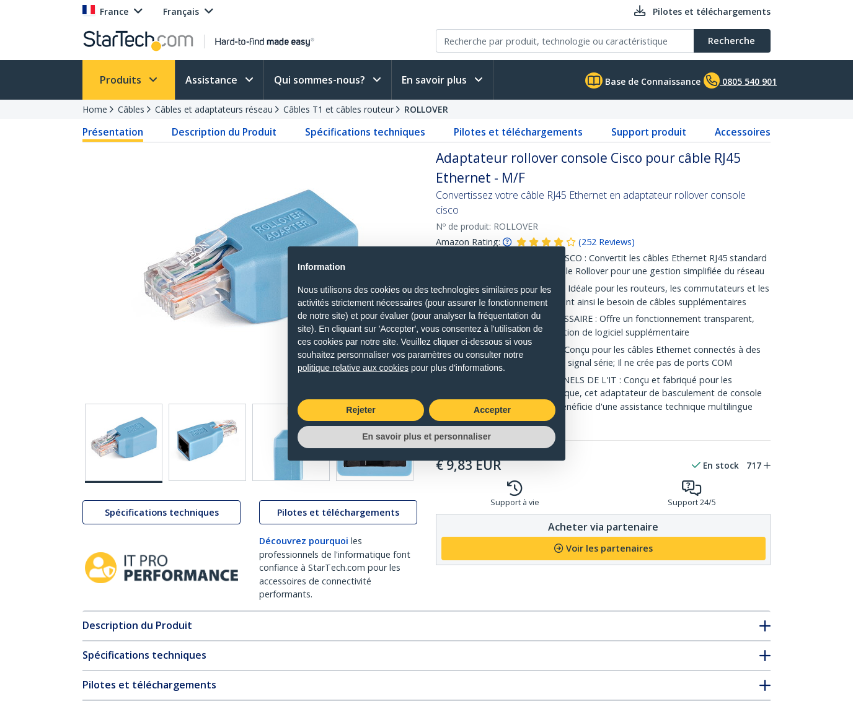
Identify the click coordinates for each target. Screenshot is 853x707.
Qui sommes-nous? (321, 80)
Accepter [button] (492, 410)
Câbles (131, 109)
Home (94, 109)
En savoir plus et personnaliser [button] (426, 436)
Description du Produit (224, 132)
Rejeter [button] (360, 410)
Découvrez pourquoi (303, 541)
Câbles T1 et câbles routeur (338, 109)
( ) (606, 242)
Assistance (212, 80)
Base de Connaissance (643, 80)
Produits (122, 80)
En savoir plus (435, 80)
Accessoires (743, 132)
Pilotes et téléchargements (518, 132)
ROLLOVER (426, 109)
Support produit (648, 132)
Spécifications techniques (365, 132)
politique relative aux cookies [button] (353, 368)
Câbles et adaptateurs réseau (214, 109)
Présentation (112, 132)
